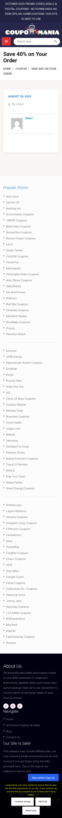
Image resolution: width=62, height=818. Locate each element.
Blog (9, 731)
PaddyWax (12, 547)
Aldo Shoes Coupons (19, 280)
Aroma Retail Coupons (20, 214)
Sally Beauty (13, 286)
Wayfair (11, 630)
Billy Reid (11, 624)
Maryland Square (16, 316)
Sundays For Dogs (17, 446)
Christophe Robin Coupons (22, 274)
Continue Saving (22, 801)
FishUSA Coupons (17, 256)
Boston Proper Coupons (21, 238)
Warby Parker (14, 482)
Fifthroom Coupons (18, 529)
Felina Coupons (15, 583)
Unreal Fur (12, 262)
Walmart (11, 298)
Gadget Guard (15, 576)
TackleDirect (13, 535)
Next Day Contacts (17, 606)
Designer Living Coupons (21, 523)
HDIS (9, 565)
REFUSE (43, 801)
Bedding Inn (13, 208)
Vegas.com (13, 428)
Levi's (9, 244)
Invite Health (13, 422)
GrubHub (11, 368)
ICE (8, 392)
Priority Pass (14, 380)
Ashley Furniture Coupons (22, 458)
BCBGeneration (15, 618)
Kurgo (10, 374)
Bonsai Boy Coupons (19, 232)
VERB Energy (14, 356)
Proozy (10, 328)
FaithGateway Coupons (20, 636)
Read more (31, 810)
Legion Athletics (16, 511)
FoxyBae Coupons (17, 553)
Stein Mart (12, 571)
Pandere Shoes (15, 452)
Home (7, 68)
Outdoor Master (16, 404)
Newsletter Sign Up (43, 777)
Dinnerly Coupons (17, 517)
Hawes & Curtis (15, 594)
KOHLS (10, 470)
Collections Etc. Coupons (21, 588)
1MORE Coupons (16, 220)
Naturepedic (13, 268)
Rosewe (11, 642)
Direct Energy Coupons (20, 488)
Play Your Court (15, 476)
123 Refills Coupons (18, 612)
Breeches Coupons (17, 416)
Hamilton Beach (16, 334)
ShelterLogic (14, 505)
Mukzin (10, 434)
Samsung (12, 440)
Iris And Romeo (15, 292)
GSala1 (20, 104)
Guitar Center (14, 250)
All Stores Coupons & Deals (23, 725)
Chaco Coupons (16, 558)
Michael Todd (14, 410)
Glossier (11, 350)
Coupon (21, 68)
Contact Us (13, 737)
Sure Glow (12, 196)
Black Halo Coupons (18, 226)
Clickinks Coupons (17, 310)
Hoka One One (15, 386)
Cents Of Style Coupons (21, 398)
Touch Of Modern (17, 464)
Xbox (9, 541)
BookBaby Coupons (18, 322)
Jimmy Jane (13, 601)
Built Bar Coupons (17, 304)
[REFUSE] (58, 799)
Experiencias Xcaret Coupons (24, 362)
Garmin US (12, 202)
